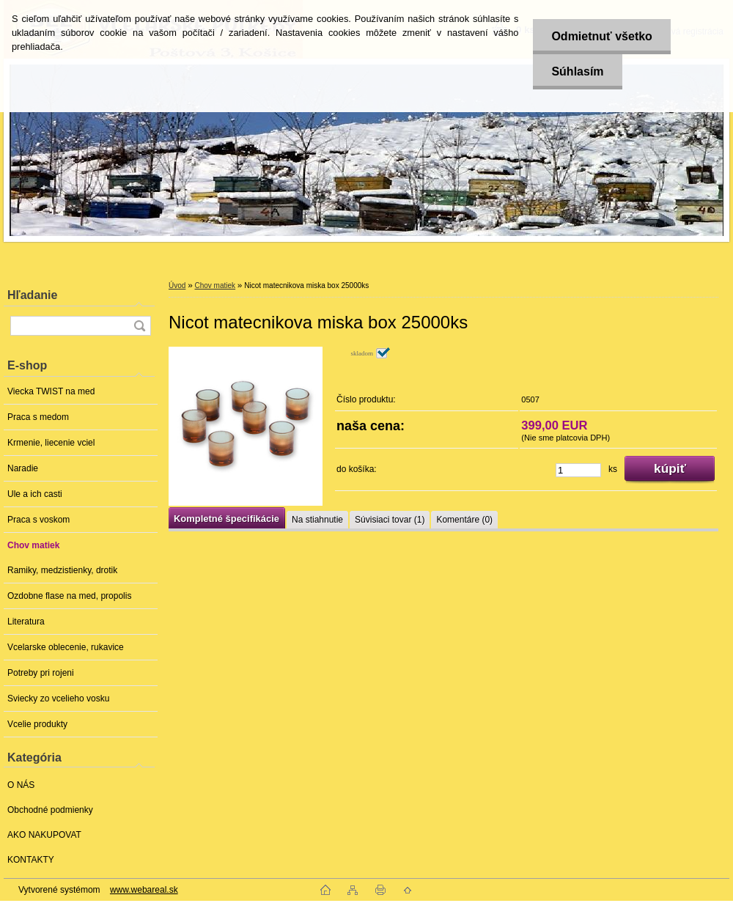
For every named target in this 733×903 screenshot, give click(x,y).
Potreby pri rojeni (40, 673)
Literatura (26, 621)
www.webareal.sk (144, 890)
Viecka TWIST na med (51, 391)
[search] (139, 326)
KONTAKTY (30, 860)
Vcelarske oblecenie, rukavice (65, 647)
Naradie (22, 468)
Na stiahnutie (317, 520)
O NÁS (20, 785)
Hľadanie (32, 295)
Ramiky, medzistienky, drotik (62, 570)
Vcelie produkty (37, 724)
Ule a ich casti (34, 494)
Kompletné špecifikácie (226, 518)
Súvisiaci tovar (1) (389, 520)
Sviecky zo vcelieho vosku (58, 698)
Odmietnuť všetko (601, 36)
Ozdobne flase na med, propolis (69, 596)
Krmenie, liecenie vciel (51, 443)
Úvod (177, 285)
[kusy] (578, 470)
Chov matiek (33, 545)
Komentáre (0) (464, 520)
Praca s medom (38, 417)
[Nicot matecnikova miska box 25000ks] (245, 426)
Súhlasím (577, 71)
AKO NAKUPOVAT (44, 835)
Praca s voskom (38, 520)
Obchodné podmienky (50, 810)
